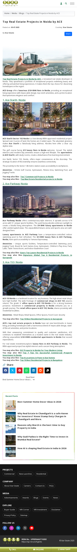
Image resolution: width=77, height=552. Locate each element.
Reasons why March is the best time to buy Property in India (41, 426)
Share (68, 34)
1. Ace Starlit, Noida (14, 100)
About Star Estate (11, 486)
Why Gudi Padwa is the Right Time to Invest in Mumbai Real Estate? (43, 438)
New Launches (25, 474)
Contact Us (39, 486)
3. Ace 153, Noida (13, 262)
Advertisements (11, 497)
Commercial (9, 474)
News (55, 497)
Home (6, 13)
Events (46, 497)
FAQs (51, 486)
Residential (41, 474)
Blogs (21, 13)
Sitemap (23, 515)
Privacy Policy (10, 515)
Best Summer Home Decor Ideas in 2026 (39, 401)
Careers (27, 486)
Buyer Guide (9, 509)
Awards (25, 497)
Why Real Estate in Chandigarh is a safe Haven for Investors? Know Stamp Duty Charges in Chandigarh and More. (43, 416)
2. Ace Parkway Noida (15, 183)
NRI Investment (40, 509)
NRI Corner (24, 509)
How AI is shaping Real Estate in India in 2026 (42, 448)
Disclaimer (55, 509)
